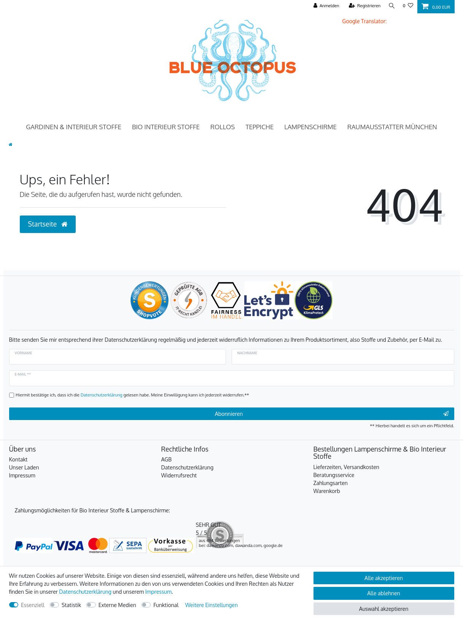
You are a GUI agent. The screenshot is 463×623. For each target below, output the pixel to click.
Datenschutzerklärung (187, 467)
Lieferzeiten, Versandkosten (346, 467)
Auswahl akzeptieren (383, 609)
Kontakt (18, 459)
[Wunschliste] (408, 6)
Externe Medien (117, 605)
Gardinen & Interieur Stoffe (73, 127)
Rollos (222, 127)
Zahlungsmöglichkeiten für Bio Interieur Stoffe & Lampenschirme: (92, 510)
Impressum (22, 475)
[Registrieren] (363, 6)
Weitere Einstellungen (211, 605)
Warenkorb (326, 491)
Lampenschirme (310, 127)
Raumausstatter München (392, 127)
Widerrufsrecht (179, 475)
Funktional (165, 605)
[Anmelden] (325, 6)
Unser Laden (24, 467)
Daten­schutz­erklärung (85, 591)
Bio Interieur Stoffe (166, 127)
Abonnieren (332, 414)
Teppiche (259, 127)
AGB (166, 459)
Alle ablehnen (383, 593)
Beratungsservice (334, 475)
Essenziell (33, 605)
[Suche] (391, 6)
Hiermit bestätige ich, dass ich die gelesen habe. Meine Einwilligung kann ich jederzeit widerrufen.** (132, 395)
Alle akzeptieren (383, 578)
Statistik (71, 605)
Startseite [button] (47, 224)
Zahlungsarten (330, 483)
